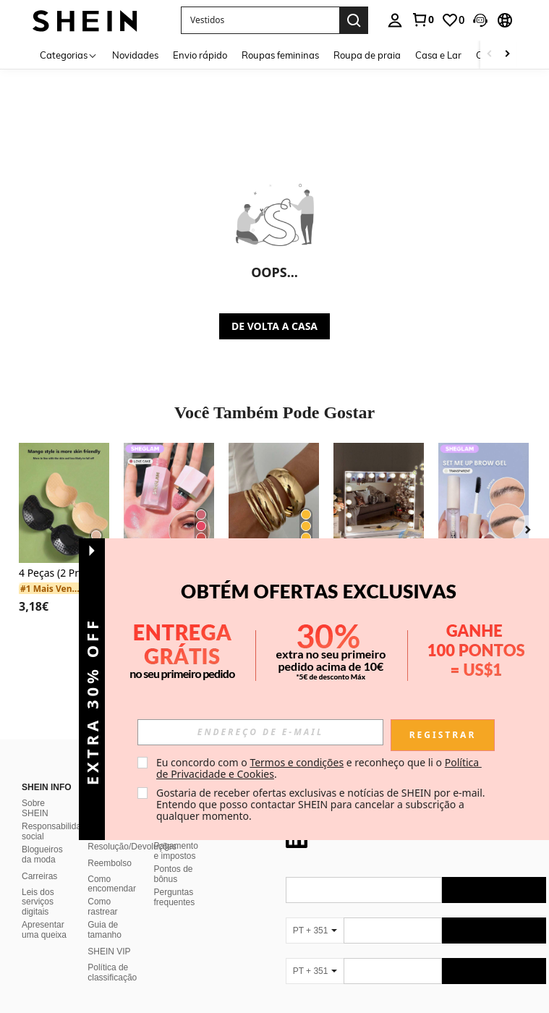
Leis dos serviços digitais (38, 885)
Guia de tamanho (105, 912)
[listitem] (64, 538)
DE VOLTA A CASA (274, 326)
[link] (422, 19)
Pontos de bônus (173, 857)
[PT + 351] (315, 913)
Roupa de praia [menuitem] (367, 55)
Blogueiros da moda (42, 837)
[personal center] (395, 20)
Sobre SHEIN (35, 791)
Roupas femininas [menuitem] (280, 55)
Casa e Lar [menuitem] (438, 55)
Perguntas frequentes (174, 880)
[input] (260, 732)
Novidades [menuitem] (135, 55)
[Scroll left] (490, 55)
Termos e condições (297, 762)
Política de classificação (112, 955)
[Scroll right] (507, 55)
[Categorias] (69, 55)
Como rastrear (102, 889)
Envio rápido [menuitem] (200, 55)
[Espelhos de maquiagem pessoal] (378, 503)
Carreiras (39, 859)
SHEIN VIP (109, 934)
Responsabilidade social (56, 814)
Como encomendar (112, 867)
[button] (480, 20)
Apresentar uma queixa (44, 912)
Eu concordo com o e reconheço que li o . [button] (319, 768)
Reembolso (110, 846)
